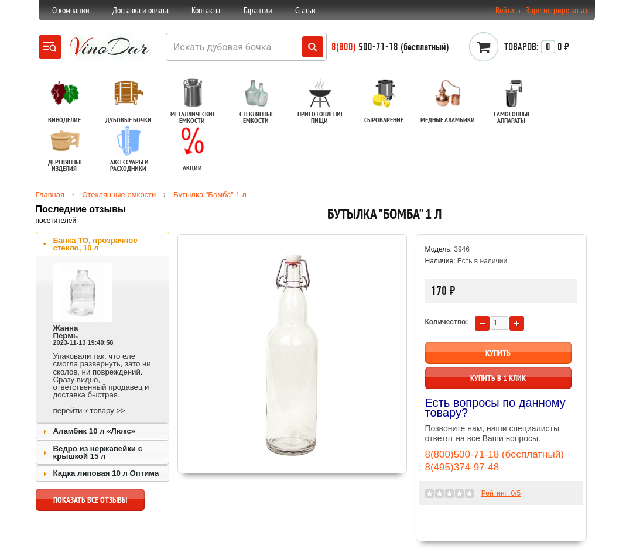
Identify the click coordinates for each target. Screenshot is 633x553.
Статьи (305, 10)
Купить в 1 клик (498, 378)
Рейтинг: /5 (501, 493)
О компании (71, 10)
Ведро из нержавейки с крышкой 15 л (97, 452)
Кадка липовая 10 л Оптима (106, 473)
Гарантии (258, 10)
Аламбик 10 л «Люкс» (94, 431)
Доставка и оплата (140, 10)
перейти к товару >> (89, 410)
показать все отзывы (90, 502)
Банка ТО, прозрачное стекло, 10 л (95, 244)
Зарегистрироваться (557, 10)
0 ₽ (536, 46)
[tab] (102, 244)
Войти (504, 10)
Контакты (205, 10)
